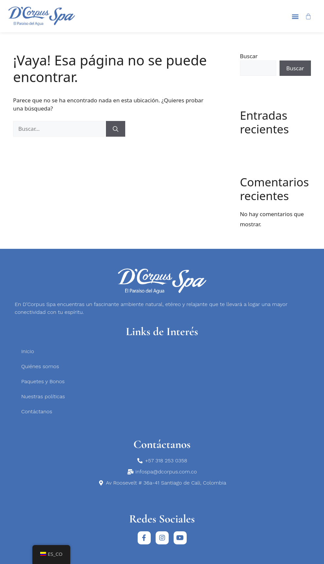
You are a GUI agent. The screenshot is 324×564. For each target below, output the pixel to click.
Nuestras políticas (43, 396)
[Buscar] (115, 129)
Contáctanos (36, 411)
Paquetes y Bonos (43, 381)
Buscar (249, 56)
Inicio (27, 351)
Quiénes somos (40, 366)
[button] (295, 16)
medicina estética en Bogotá (18, 493)
